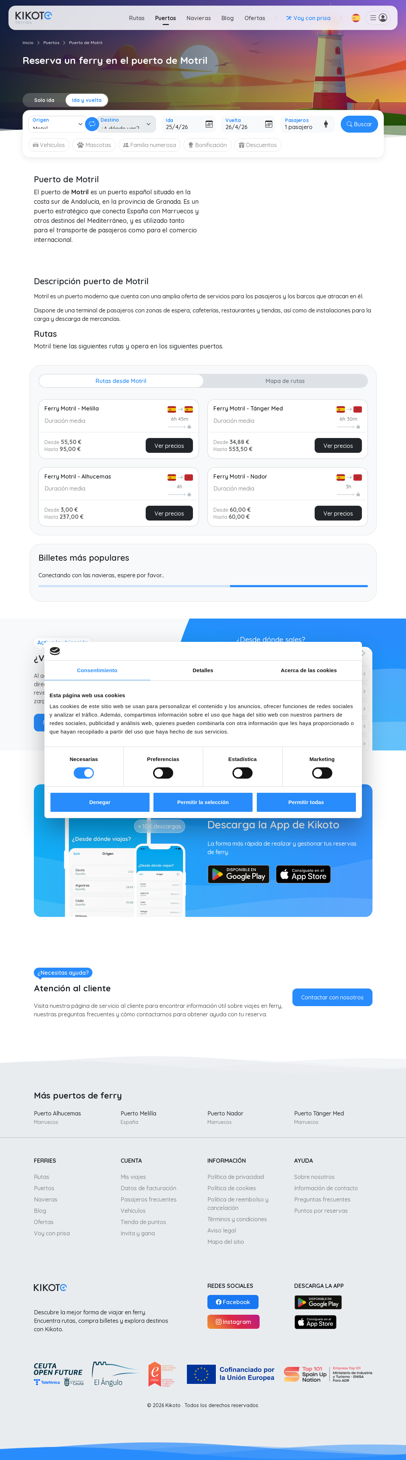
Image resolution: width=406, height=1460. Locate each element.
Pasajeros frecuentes (149, 1199)
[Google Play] (318, 1302)
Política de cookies (231, 1188)
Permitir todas (306, 802)
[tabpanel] (203, 460)
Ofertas (254, 18)
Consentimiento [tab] (97, 670)
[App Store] (315, 1322)
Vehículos (133, 1210)
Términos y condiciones (237, 1219)
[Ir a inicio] (34, 18)
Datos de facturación (148, 1188)
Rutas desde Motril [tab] (121, 380)
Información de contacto (326, 1188)
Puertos (165, 18)
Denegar (99, 802)
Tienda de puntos (143, 1221)
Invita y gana (138, 1233)
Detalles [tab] (203, 670)
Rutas (137, 18)
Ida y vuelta (87, 100)
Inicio (28, 42)
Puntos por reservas (321, 1210)
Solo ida (44, 100)
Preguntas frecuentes (322, 1199)
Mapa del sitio (225, 1241)
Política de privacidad (235, 1176)
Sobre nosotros (314, 1176)
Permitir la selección (203, 802)
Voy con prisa (52, 1233)
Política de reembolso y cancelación (237, 1203)
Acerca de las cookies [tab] (309, 670)
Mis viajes (133, 1176)
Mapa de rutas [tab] (285, 380)
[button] (356, 18)
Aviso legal (221, 1230)
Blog (228, 18)
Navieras (199, 18)
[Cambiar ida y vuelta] (92, 124)
